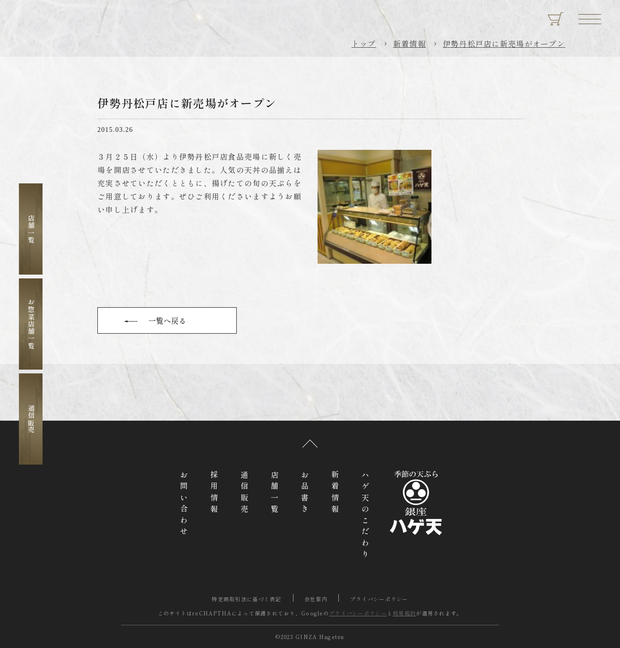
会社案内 (315, 599)
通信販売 (31, 419)
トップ (364, 43)
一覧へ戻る (167, 320)
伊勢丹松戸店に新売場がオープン (504, 43)
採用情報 (214, 493)
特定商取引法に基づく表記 (246, 599)
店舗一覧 (31, 229)
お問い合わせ (183, 505)
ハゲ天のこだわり (365, 516)
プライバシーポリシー (379, 599)
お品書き (304, 493)
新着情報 (409, 43)
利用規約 (404, 613)
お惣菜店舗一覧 (31, 324)
